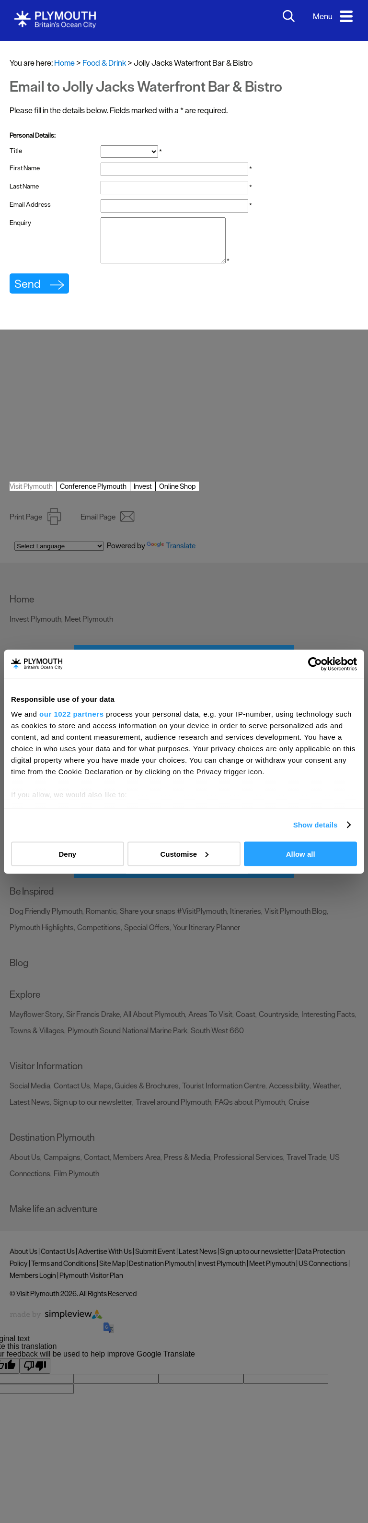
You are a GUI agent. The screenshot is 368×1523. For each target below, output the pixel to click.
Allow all (300, 854)
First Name (25, 168)
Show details (315, 825)
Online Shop (177, 494)
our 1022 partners (71, 714)
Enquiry (20, 222)
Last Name (24, 186)
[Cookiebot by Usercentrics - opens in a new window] (315, 664)
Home (64, 63)
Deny (67, 854)
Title (16, 150)
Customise (184, 854)
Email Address (30, 204)
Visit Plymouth (31, 494)
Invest (143, 494)
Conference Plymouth (93, 494)
